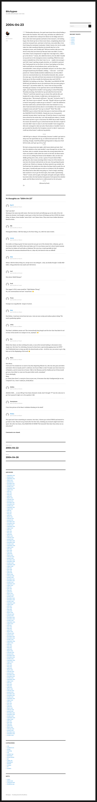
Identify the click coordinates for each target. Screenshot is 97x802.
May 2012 (9, 494)
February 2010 (10, 537)
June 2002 (9, 684)
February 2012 (10, 499)
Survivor (9, 765)
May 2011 (9, 513)
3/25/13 (73, 44)
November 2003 (11, 657)
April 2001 (9, 706)
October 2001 (10, 697)
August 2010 (10, 528)
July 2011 (9, 510)
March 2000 (10, 727)
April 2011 (9, 515)
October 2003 (10, 658)
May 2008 (9, 571)
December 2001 (11, 693)
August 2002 (10, 681)
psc (8, 759)
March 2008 (10, 574)
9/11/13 (73, 40)
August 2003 (10, 662)
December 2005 (11, 617)
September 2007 (11, 584)
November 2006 (11, 599)
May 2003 (9, 666)
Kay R (12, 205)
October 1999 (10, 735)
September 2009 (11, 545)
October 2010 (10, 525)
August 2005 (10, 623)
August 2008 (10, 566)
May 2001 (9, 705)
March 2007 (10, 593)
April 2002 (9, 687)
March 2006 (10, 612)
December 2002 (11, 674)
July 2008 (9, 568)
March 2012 (10, 497)
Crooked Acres (10, 747)
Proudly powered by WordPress (19, 794)
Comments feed (11, 782)
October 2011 (10, 505)
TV (7, 767)
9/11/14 (73, 37)
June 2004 (9, 646)
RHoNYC (9, 763)
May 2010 (9, 533)
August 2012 (10, 489)
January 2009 (10, 558)
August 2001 (10, 700)
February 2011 (10, 518)
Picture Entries (10, 757)
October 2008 (10, 563)
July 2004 (9, 644)
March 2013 (10, 480)
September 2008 (11, 564)
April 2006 (9, 611)
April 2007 (9, 591)
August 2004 (10, 642)
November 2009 (11, 542)
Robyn (7, 36)
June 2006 (9, 607)
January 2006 (10, 615)
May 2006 (9, 609)
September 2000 (11, 717)
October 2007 (10, 582)
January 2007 (10, 596)
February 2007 (10, 595)
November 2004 (11, 638)
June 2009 (9, 550)
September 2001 (11, 698)
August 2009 (10, 547)
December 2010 (11, 521)
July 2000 (9, 721)
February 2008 (10, 576)
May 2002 (9, 685)
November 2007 (11, 580)
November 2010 (11, 523)
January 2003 (10, 673)
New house (9, 755)
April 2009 (9, 553)
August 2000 (10, 719)
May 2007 (9, 590)
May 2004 (9, 647)
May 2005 (9, 628)
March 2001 (10, 708)
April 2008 (9, 572)
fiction (8, 749)
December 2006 (11, 598)
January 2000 (10, 730)
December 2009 (11, 540)
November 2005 (11, 619)
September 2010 (11, 526)
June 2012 (9, 493)
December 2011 (10, 502)
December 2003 (11, 655)
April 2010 (9, 534)
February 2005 (10, 633)
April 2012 (9, 496)
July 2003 (9, 663)
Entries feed (10, 781)
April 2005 (9, 630)
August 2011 (10, 509)
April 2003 (9, 668)
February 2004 (10, 652)
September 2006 (11, 603)
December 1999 (11, 732)
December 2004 (11, 636)
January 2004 (10, 654)
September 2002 (11, 679)
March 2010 (10, 536)
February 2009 (10, 556)
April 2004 (9, 649)
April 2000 (9, 725)
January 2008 (10, 577)
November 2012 (11, 485)
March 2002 (10, 689)
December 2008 (11, 560)
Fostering (9, 751)
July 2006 (9, 606)
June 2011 (9, 512)
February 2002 (10, 690)
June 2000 (9, 722)
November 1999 (11, 733)
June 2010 (9, 531)
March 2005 (10, 631)
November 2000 (11, 714)
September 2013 (11, 478)
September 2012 (11, 488)
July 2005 (9, 625)
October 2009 (10, 544)
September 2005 (11, 622)
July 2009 (9, 548)
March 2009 (10, 555)
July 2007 (9, 587)
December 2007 (11, 579)
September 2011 (11, 507)
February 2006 (10, 614)
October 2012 (10, 486)
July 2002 (9, 682)
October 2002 (10, 678)
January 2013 (10, 482)
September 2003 (11, 660)
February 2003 (10, 671)
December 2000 (11, 713)
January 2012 (10, 501)
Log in (8, 779)
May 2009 (9, 552)
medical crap (10, 754)
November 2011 (10, 504)
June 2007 (9, 588)
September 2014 (11, 475)
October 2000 (10, 716)
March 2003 (10, 670)
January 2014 (10, 477)
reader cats (9, 760)
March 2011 (10, 517)
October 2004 (10, 639)
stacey (12, 238)
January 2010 (10, 539)
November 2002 (11, 676)
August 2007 (10, 585)
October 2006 (10, 601)
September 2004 (11, 641)
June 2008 (9, 569)
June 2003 (9, 665)
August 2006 (10, 604)
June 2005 (9, 627)
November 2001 (11, 695)
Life (7, 40)
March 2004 (10, 650)
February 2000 (10, 729)
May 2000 (9, 724)
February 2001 (10, 709)
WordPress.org (10, 784)
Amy (11, 257)
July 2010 (9, 529)
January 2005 (10, 634)
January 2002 (10, 692)
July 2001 (9, 701)
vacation (9, 768)
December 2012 (11, 483)
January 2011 (10, 520)
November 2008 (11, 561)
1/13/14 (72, 39)
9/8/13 (72, 42)
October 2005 (10, 620)
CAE (8, 746)
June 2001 (9, 703)
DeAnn (12, 414)
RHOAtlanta (10, 762)
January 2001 (10, 711)
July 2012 (9, 491)
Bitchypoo (11, 11)
